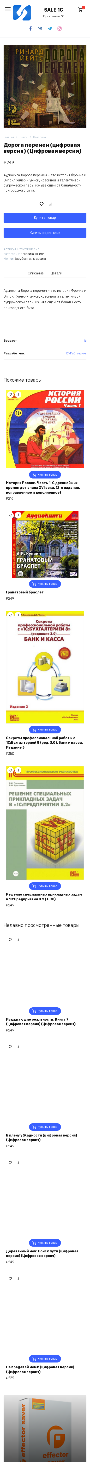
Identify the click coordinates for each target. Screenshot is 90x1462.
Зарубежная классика (30, 258)
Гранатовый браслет (25, 592)
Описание (36, 273)
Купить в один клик (45, 233)
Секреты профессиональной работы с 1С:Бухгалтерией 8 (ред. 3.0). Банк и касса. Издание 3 (44, 743)
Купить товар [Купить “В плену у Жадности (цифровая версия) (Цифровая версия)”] (48, 1419)
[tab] (35, 273)
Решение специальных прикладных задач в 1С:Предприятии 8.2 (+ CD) (44, 896)
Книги (24, 137)
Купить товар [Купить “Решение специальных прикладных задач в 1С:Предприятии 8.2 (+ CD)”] (48, 886)
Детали (56, 273)
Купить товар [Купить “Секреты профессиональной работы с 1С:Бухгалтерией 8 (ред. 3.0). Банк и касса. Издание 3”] (48, 729)
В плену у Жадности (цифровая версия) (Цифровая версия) (41, 1429)
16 (85, 340)
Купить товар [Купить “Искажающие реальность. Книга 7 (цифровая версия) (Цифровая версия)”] (48, 1303)
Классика (39, 137)
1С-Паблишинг (76, 353)
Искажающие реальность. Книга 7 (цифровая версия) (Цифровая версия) (41, 1313)
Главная (9, 137)
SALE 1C (53, 10)
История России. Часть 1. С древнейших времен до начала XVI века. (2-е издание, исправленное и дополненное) (43, 487)
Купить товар (45, 218)
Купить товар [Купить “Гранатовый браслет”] (48, 583)
